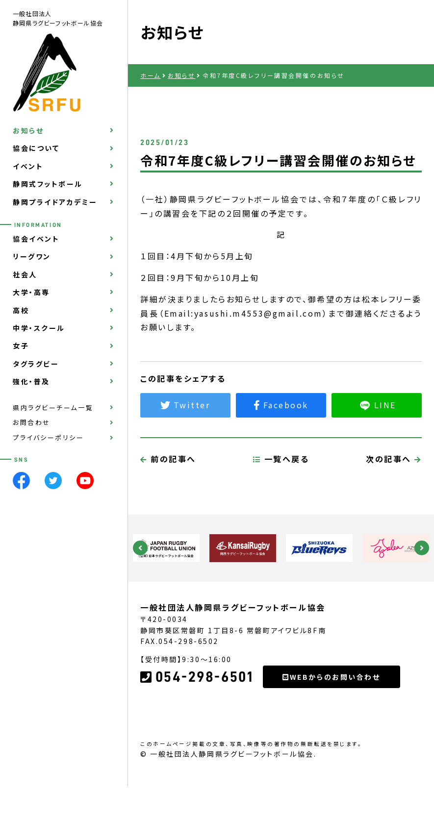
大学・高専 (31, 292)
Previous (140, 548)
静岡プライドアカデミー (55, 202)
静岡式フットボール (48, 184)
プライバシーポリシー (48, 437)
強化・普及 (31, 381)
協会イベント (36, 239)
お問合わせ (32, 422)
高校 (21, 310)
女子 (21, 345)
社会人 (25, 274)
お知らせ (28, 130)
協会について (36, 148)
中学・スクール (39, 328)
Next (421, 548)
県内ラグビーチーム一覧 (53, 407)
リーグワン (32, 256)
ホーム (150, 75)
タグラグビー (36, 364)
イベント (28, 166)
